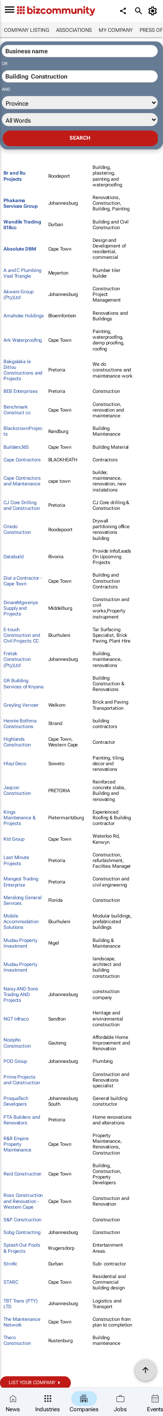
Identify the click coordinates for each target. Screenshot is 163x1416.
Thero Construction (17, 1340)
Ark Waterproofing (22, 340)
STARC (10, 1282)
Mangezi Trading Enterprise (20, 881)
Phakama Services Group (20, 203)
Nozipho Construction (17, 1042)
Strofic (10, 1264)
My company (116, 30)
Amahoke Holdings (23, 316)
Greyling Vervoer (20, 705)
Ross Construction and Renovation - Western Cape (23, 1201)
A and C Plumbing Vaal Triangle (22, 273)
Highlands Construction (17, 742)
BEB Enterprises (20, 391)
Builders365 (16, 447)
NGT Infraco (16, 1019)
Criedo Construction (17, 529)
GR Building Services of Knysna (23, 683)
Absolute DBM (19, 249)
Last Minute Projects (16, 860)
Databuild (13, 557)
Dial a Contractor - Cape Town (22, 581)
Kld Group (13, 839)
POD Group (15, 1061)
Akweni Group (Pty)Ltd (18, 294)
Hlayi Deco (14, 763)
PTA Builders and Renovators (21, 1120)
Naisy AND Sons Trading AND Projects (20, 994)
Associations (74, 30)
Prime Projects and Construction (21, 1080)
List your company (32, 1382)
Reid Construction (22, 1174)
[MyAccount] (154, 10)
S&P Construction (22, 1220)
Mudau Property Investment (20, 943)
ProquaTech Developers (15, 1101)
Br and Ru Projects (14, 176)
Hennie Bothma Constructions (20, 723)
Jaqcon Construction (17, 790)
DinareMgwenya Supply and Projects (20, 608)
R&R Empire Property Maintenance (17, 1144)
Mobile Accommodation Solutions (21, 921)
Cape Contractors (21, 460)
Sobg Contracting (21, 1232)
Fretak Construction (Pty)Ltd (17, 659)
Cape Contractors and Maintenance (21, 481)
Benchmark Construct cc (17, 410)
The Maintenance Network (21, 1322)
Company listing (26, 30)
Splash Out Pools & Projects (21, 1248)
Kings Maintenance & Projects (19, 817)
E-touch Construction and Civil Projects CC (21, 635)
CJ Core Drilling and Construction (21, 505)
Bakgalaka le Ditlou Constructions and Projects (22, 370)
